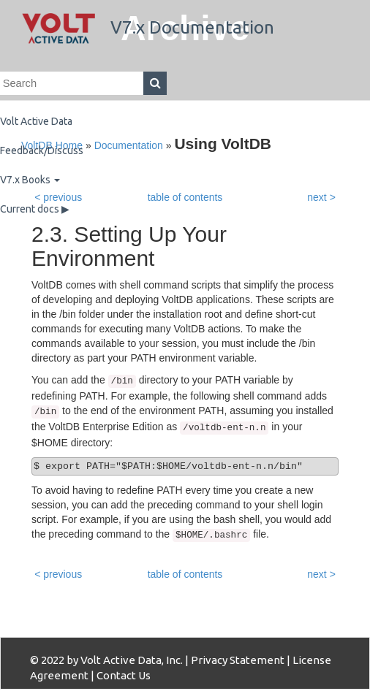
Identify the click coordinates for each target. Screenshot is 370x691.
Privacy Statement (237, 660)
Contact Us (124, 675)
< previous (58, 574)
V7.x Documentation (148, 27)
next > (321, 574)
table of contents (185, 574)
